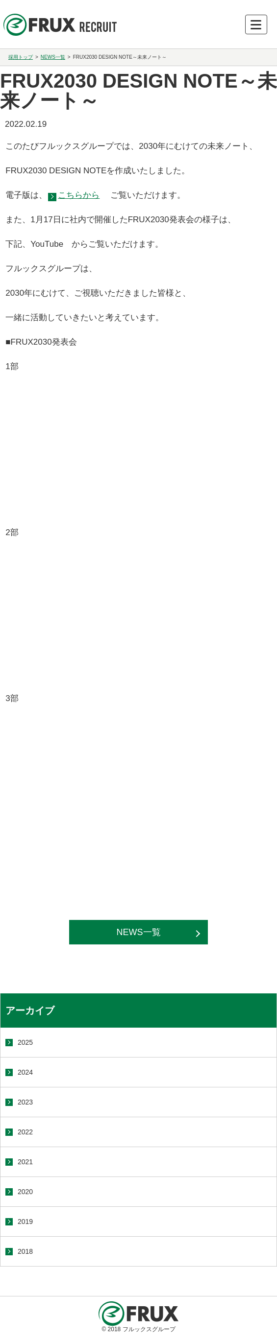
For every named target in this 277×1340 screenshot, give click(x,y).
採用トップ (20, 57)
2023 (25, 1102)
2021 (25, 1162)
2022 (25, 1132)
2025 (25, 1042)
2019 (25, 1221)
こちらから (79, 195)
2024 (25, 1072)
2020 (25, 1192)
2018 (25, 1251)
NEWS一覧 (53, 57)
